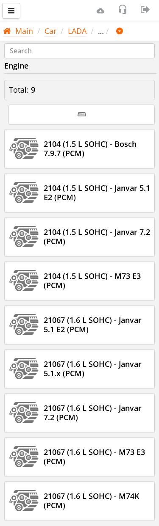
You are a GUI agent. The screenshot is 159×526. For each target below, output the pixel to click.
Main (18, 31)
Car (50, 31)
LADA (77, 31)
